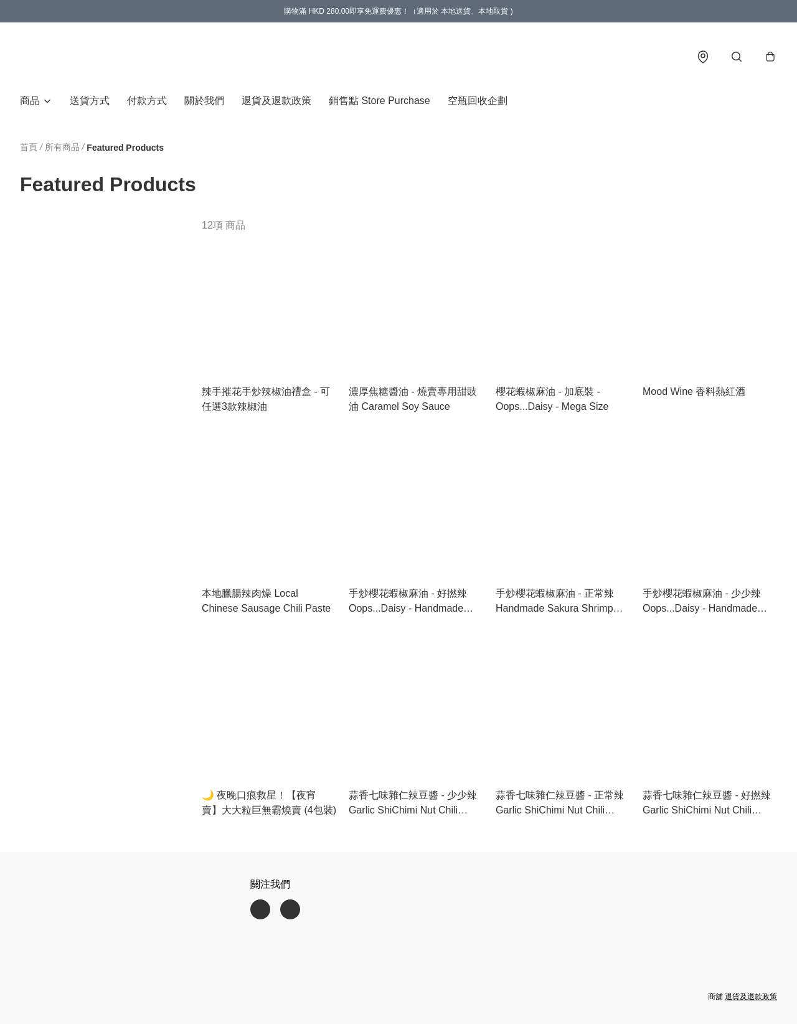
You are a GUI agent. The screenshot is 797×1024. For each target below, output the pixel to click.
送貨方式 (90, 102)
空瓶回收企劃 (477, 102)
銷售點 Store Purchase (379, 102)
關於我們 (204, 102)
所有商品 (62, 148)
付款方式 (147, 102)
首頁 (28, 148)
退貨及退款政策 (276, 102)
